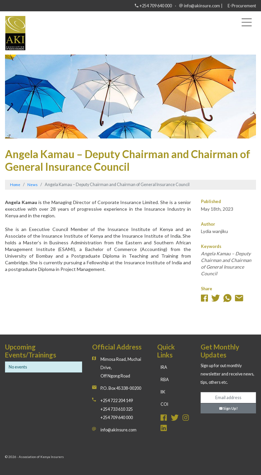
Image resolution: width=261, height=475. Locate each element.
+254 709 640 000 (156, 5)
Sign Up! (228, 408)
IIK (163, 391)
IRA (164, 367)
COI (164, 404)
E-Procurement (242, 5)
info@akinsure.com (202, 5)
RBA (165, 379)
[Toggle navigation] (247, 22)
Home (15, 184)
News (32, 184)
